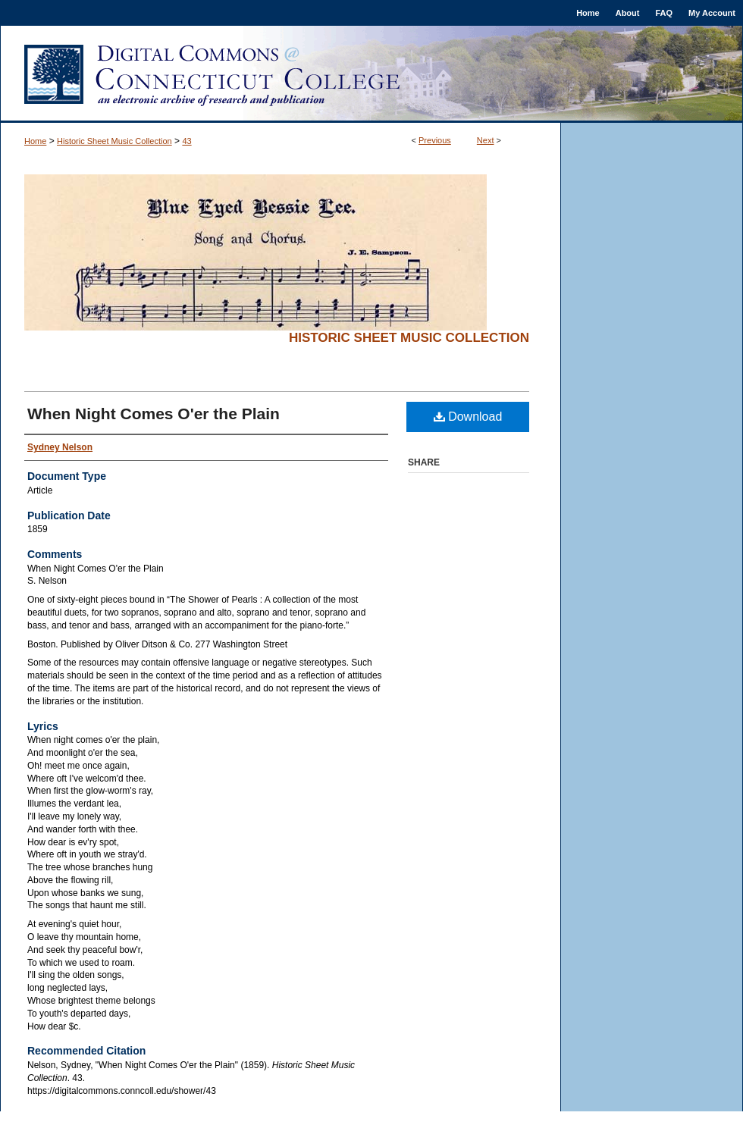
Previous (435, 140)
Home (35, 141)
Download (468, 416)
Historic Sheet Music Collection (114, 141)
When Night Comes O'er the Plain (153, 413)
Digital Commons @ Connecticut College (371, 74)
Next (485, 140)
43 (186, 141)
